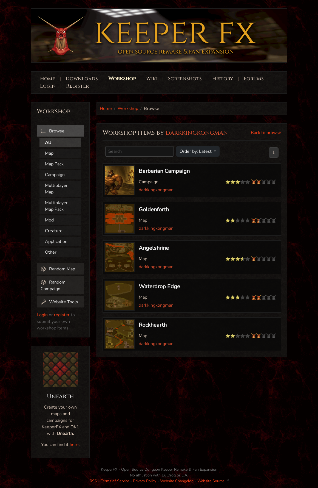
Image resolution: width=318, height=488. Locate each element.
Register (77, 86)
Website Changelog (177, 481)
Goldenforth (154, 209)
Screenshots (185, 78)
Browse (52, 131)
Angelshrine (154, 248)
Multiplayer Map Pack (56, 206)
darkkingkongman (156, 190)
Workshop (122, 78)
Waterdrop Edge (159, 286)
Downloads (82, 78)
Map (49, 153)
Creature (54, 231)
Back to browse (266, 133)
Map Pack (54, 164)
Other (50, 252)
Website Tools (59, 302)
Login (48, 86)
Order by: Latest (196, 151)
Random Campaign (53, 285)
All (48, 143)
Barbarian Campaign (164, 171)
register (62, 315)
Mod (49, 220)
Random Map (58, 269)
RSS (93, 481)
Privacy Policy (144, 481)
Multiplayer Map (56, 188)
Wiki (152, 78)
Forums (254, 78)
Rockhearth (153, 325)
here (74, 445)
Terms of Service (115, 481)
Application (56, 242)
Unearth (60, 396)
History (222, 78)
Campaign (55, 175)
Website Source (213, 481)
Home (47, 78)
